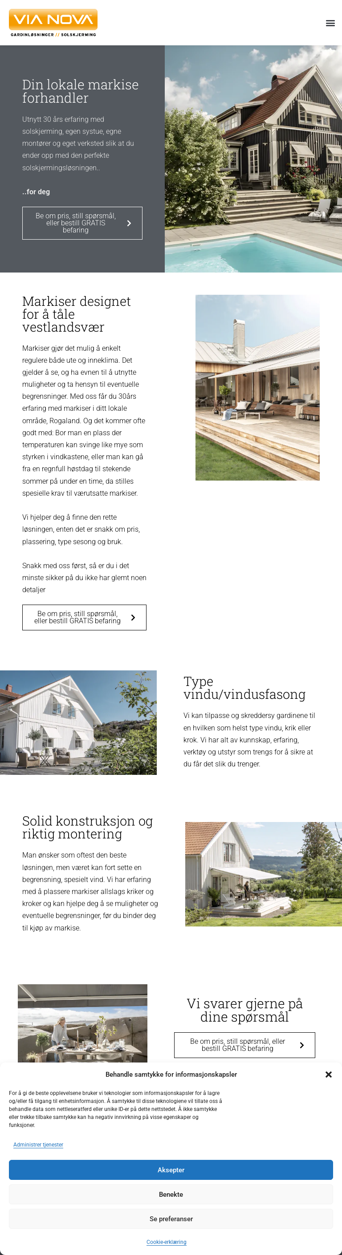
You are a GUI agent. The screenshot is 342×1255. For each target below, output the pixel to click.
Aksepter (171, 1170)
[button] (328, 1074)
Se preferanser (171, 1219)
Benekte (171, 1195)
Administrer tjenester (38, 1145)
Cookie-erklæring (167, 1242)
